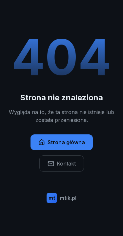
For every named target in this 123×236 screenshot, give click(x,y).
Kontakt (62, 163)
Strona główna (61, 142)
